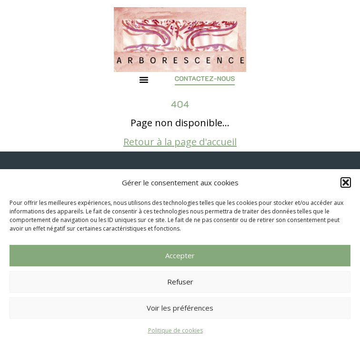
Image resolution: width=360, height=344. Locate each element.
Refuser (180, 281)
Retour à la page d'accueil (180, 141)
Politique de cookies (175, 330)
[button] (345, 182)
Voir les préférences (180, 308)
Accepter (180, 255)
